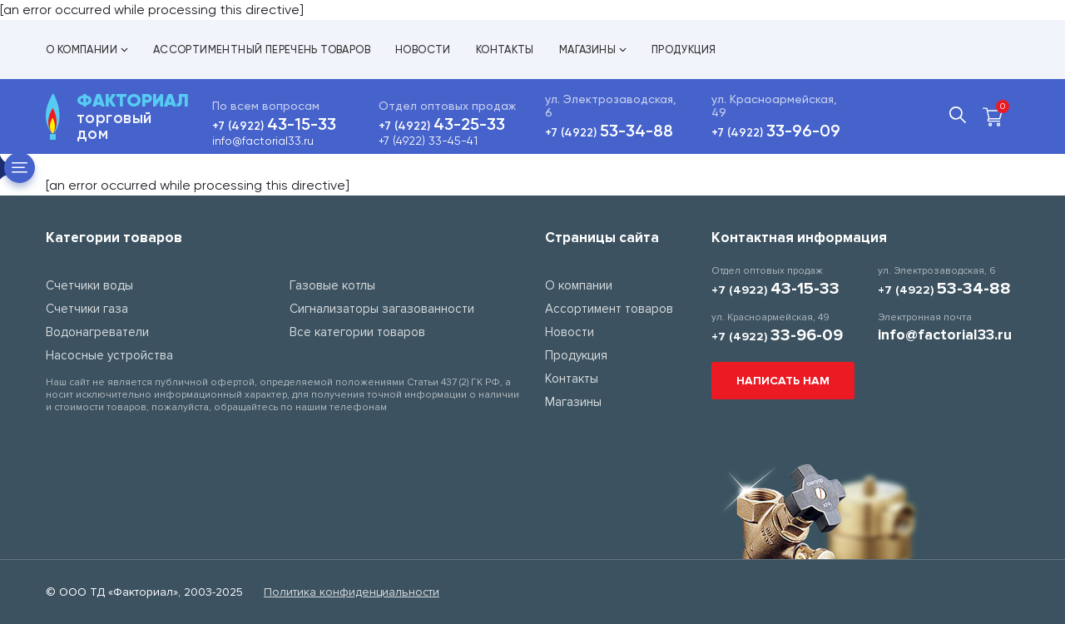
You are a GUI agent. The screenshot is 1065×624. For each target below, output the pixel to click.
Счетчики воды (89, 285)
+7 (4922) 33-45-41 (428, 140)
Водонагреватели (97, 331)
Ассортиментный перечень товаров (261, 49)
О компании (87, 49)
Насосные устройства (109, 355)
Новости (423, 49)
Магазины (593, 49)
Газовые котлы (332, 285)
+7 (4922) (274, 126)
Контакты (505, 49)
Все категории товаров (357, 331)
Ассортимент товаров (609, 308)
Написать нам (783, 381)
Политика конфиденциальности (351, 592)
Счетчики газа (87, 308)
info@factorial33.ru (263, 140)
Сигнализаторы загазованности (382, 308)
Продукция (683, 49)
